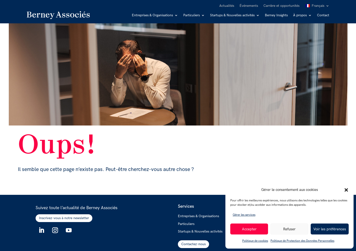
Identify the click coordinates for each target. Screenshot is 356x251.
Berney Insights (276, 15)
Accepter (249, 229)
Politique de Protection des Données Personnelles (302, 241)
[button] (346, 190)
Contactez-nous (193, 244)
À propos (300, 15)
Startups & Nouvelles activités (232, 15)
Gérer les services (244, 215)
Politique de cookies (255, 241)
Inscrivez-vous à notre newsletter (64, 218)
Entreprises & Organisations (152, 15)
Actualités (226, 6)
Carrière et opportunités (281, 6)
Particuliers (191, 15)
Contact (323, 15)
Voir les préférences (329, 229)
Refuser (289, 229)
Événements (249, 6)
